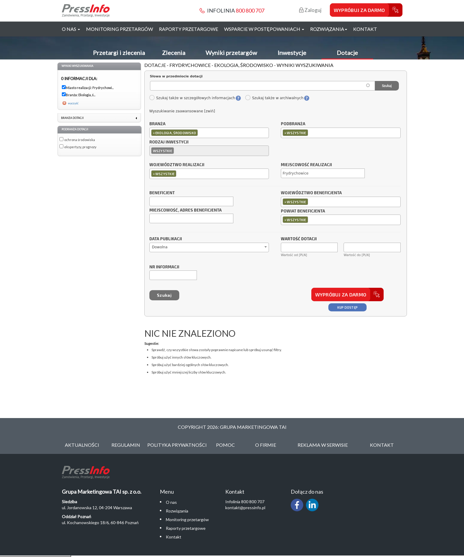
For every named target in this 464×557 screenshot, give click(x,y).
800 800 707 (250, 10)
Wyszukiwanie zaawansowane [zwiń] (182, 111)
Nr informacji (164, 267)
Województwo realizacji (176, 165)
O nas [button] (71, 29)
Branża (157, 124)
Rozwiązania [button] (328, 29)
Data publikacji (165, 239)
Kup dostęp (347, 307)
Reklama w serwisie (323, 445)
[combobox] (209, 133)
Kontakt (365, 29)
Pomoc (225, 445)
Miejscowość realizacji (306, 165)
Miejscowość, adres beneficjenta (185, 210)
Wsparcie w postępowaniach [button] (264, 29)
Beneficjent (162, 193)
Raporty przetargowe (188, 29)
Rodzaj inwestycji (169, 142)
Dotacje (347, 52)
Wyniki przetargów (231, 52)
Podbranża (293, 124)
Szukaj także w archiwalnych (274, 98)
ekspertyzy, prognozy (80, 147)
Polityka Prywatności (177, 445)
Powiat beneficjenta (303, 211)
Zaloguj (310, 10)
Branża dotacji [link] (72, 118)
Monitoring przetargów (119, 29)
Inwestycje (292, 52)
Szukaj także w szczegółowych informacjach (192, 98)
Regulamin (125, 445)
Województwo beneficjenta (311, 193)
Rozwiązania (177, 510)
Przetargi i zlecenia (119, 52)
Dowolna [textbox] (160, 247)
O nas (171, 502)
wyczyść (73, 103)
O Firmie (265, 445)
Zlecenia (173, 52)
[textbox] (200, 132)
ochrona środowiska (79, 140)
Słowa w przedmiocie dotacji (176, 76)
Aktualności (82, 445)
